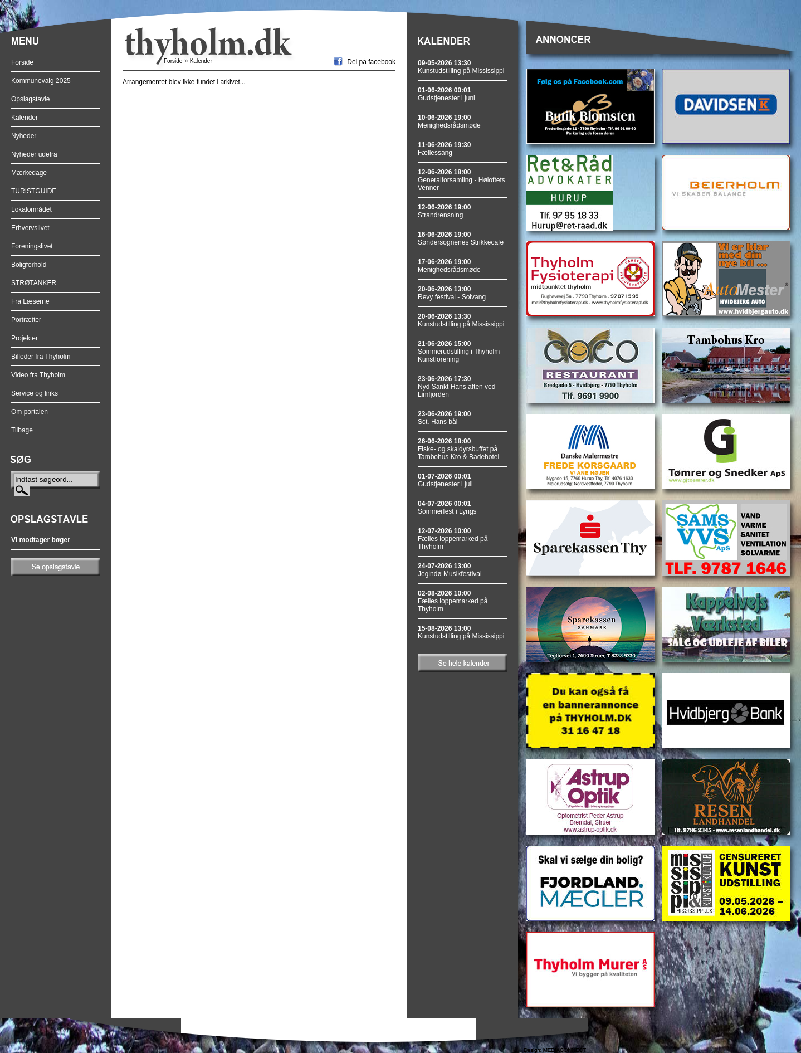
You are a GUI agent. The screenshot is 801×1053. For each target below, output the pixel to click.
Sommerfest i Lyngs (447, 507)
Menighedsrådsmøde (449, 121)
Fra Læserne (30, 301)
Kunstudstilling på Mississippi (461, 67)
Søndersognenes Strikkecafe (461, 238)
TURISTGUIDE (33, 191)
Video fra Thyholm (38, 375)
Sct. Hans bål (444, 418)
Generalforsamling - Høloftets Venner (461, 180)
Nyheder (23, 136)
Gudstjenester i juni (446, 94)
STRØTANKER (33, 283)
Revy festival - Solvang (452, 293)
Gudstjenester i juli (445, 480)
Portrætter (26, 320)
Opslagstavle (30, 99)
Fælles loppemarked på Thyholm (452, 538)
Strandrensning (444, 211)
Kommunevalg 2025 (41, 81)
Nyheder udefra (34, 154)
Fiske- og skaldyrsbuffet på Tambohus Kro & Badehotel (458, 449)
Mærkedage (29, 173)
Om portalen (29, 412)
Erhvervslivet (30, 228)
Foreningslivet (32, 246)
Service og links (34, 393)
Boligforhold (28, 265)
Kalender (24, 117)
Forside (22, 62)
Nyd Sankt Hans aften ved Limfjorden (456, 386)
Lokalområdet (31, 209)
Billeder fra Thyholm (41, 356)
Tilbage (22, 430)
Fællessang (444, 149)
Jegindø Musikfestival (450, 570)
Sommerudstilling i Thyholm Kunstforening (459, 351)
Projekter (24, 338)
